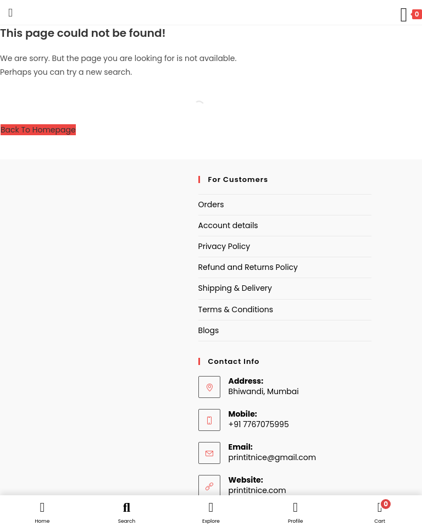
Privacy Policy (224, 246)
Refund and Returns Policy (248, 267)
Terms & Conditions (235, 309)
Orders (211, 204)
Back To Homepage (38, 129)
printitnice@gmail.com (272, 457)
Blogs (208, 330)
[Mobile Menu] (6, 12)
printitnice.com (257, 490)
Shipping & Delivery (235, 288)
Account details (228, 225)
